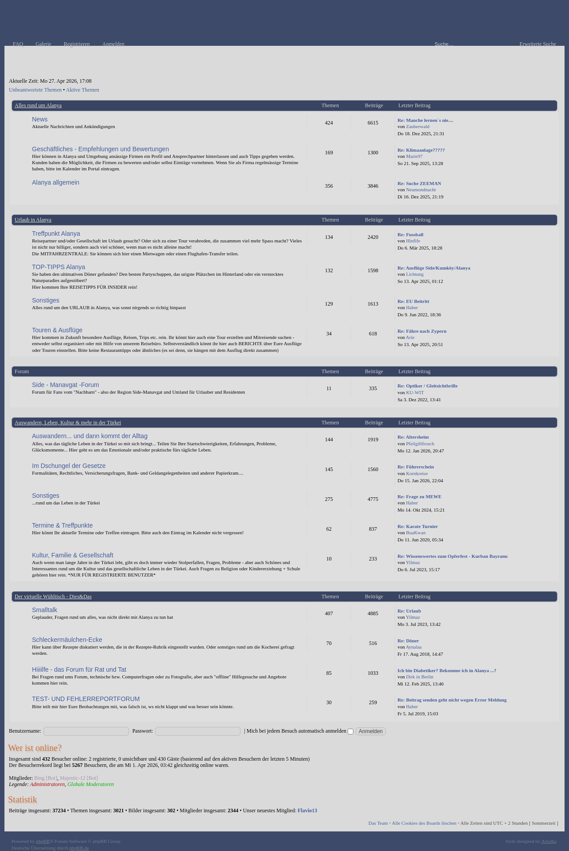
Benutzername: (25, 731)
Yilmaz (413, 562)
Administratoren (47, 784)
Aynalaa (414, 646)
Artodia (549, 841)
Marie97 (414, 156)
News (40, 119)
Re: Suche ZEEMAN (419, 183)
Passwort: (142, 731)
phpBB (43, 841)
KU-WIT (415, 392)
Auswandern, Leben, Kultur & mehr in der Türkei (68, 422)
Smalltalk (44, 609)
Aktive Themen (82, 90)
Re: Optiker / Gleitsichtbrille (427, 385)
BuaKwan (415, 532)
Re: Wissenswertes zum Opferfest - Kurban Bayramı (452, 556)
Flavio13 (307, 810)
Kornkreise (417, 473)
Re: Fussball (410, 234)
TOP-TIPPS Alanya (58, 266)
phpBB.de (79, 848)
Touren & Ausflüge (57, 330)
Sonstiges (45, 300)
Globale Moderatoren (91, 784)
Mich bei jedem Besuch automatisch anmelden (300, 731)
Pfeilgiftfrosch (420, 443)
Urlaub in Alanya (33, 220)
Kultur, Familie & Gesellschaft (72, 555)
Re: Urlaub (409, 610)
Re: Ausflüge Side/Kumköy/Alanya (433, 267)
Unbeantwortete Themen (35, 90)
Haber (412, 307)
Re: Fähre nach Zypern (421, 331)
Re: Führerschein (415, 466)
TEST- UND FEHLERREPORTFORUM (86, 698)
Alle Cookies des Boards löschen (424, 823)
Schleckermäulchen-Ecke (67, 639)
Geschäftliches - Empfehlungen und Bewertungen (100, 149)
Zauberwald (417, 126)
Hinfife (413, 240)
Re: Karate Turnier (417, 526)
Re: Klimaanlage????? (421, 150)
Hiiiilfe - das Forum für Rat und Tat (79, 669)
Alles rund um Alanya (38, 105)
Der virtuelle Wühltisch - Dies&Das (53, 596)
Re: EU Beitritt (413, 301)
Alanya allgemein (56, 182)
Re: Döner (408, 640)
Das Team (378, 823)
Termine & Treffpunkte (62, 525)
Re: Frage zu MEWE (419, 496)
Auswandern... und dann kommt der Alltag (90, 436)
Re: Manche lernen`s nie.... (425, 120)
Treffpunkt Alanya (56, 233)
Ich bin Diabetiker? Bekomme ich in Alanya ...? (446, 670)
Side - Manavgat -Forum (65, 384)
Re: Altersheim (413, 437)
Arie (410, 337)
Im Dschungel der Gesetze (69, 465)
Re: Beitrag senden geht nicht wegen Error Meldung (452, 699)
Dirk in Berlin (419, 676)
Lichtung (415, 274)
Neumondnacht (421, 189)
